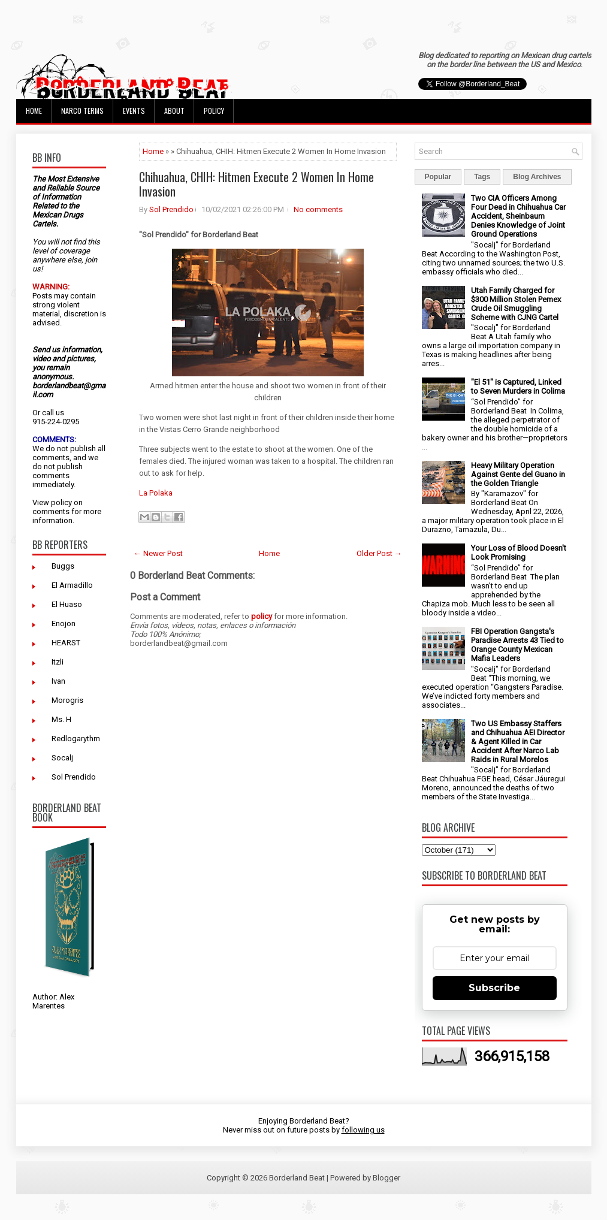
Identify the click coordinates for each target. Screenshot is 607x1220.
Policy (214, 110)
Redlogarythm (76, 738)
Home (34, 110)
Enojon (64, 623)
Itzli (58, 661)
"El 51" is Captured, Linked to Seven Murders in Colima (518, 386)
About (174, 110)
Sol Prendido (74, 776)
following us (363, 1129)
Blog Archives (537, 177)
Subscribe (494, 987)
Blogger (386, 1177)
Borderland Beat (297, 1177)
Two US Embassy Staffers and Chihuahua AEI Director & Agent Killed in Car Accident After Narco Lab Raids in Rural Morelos (517, 741)
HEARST (66, 642)
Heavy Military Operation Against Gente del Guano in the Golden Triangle (518, 474)
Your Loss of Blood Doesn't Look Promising (518, 552)
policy (61, 502)
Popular (438, 177)
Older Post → (379, 553)
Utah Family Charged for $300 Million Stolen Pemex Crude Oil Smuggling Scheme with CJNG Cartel (516, 304)
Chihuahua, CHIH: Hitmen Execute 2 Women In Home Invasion (256, 184)
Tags (482, 177)
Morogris (67, 700)
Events (134, 110)
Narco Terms (82, 110)
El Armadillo (72, 585)
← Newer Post (158, 553)
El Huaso (67, 604)
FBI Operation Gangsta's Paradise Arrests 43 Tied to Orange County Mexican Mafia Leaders (517, 645)
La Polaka (156, 492)
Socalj (62, 757)
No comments (318, 209)
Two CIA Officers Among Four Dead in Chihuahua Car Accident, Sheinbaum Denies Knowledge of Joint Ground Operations (518, 216)
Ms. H (61, 719)
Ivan (58, 681)
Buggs (63, 565)
